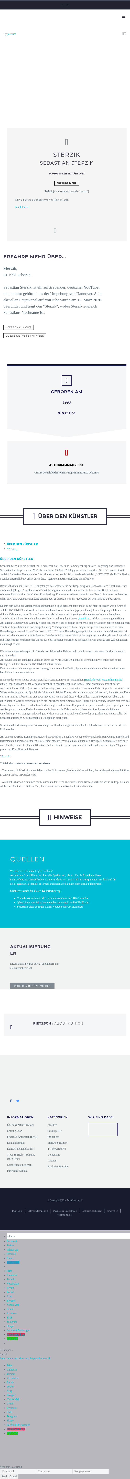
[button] (32, 986)
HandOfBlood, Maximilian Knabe (103, 679)
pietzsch (11, 33)
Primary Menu (123, 17)
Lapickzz (84, 618)
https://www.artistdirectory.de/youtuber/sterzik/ (25, 1358)
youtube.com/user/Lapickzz (68, 906)
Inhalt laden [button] (21, 207)
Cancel (13, 1476)
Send (4, 1476)
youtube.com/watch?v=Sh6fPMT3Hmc (68, 902)
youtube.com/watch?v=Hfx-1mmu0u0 (68, 898)
